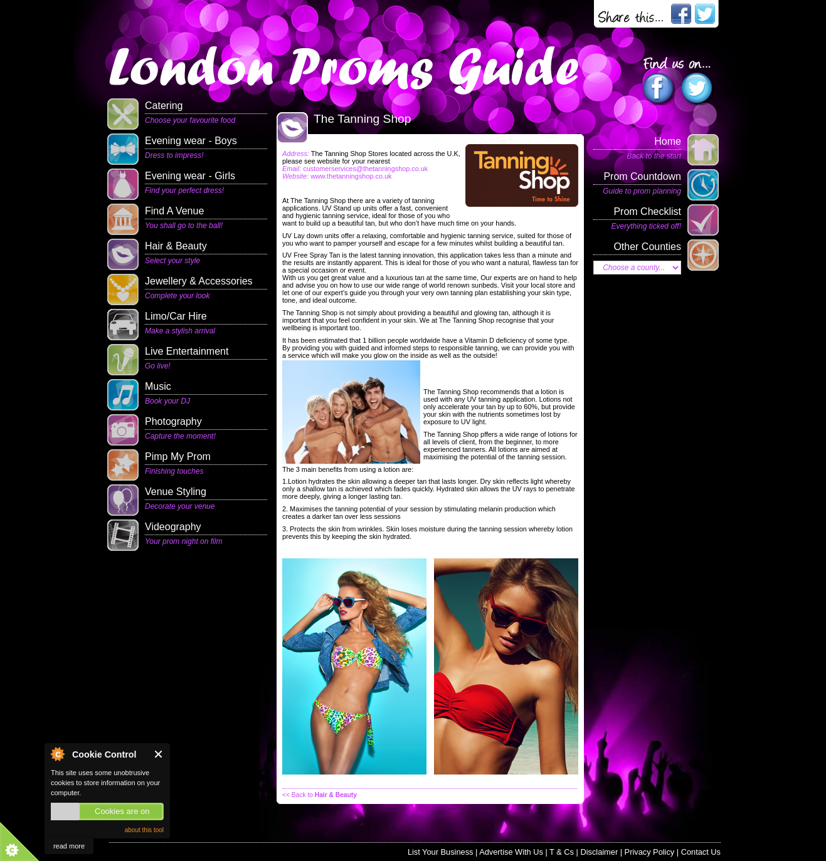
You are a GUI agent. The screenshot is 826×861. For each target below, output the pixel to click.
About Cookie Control (57, 753)
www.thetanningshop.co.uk (350, 176)
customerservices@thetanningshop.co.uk (365, 168)
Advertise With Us (511, 852)
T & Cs (561, 852)
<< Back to (319, 794)
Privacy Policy (650, 852)
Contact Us (701, 852)
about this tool (144, 830)
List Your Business (441, 852)
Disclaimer (599, 852)
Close (159, 754)
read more (69, 846)
